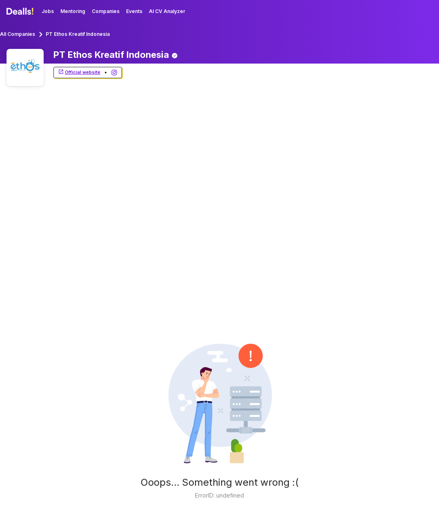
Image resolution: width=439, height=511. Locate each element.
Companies (106, 11)
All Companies (17, 34)
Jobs (48, 11)
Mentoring (72, 11)
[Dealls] (21, 11)
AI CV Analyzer (167, 11)
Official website (79, 72)
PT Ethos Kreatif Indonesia (78, 34)
